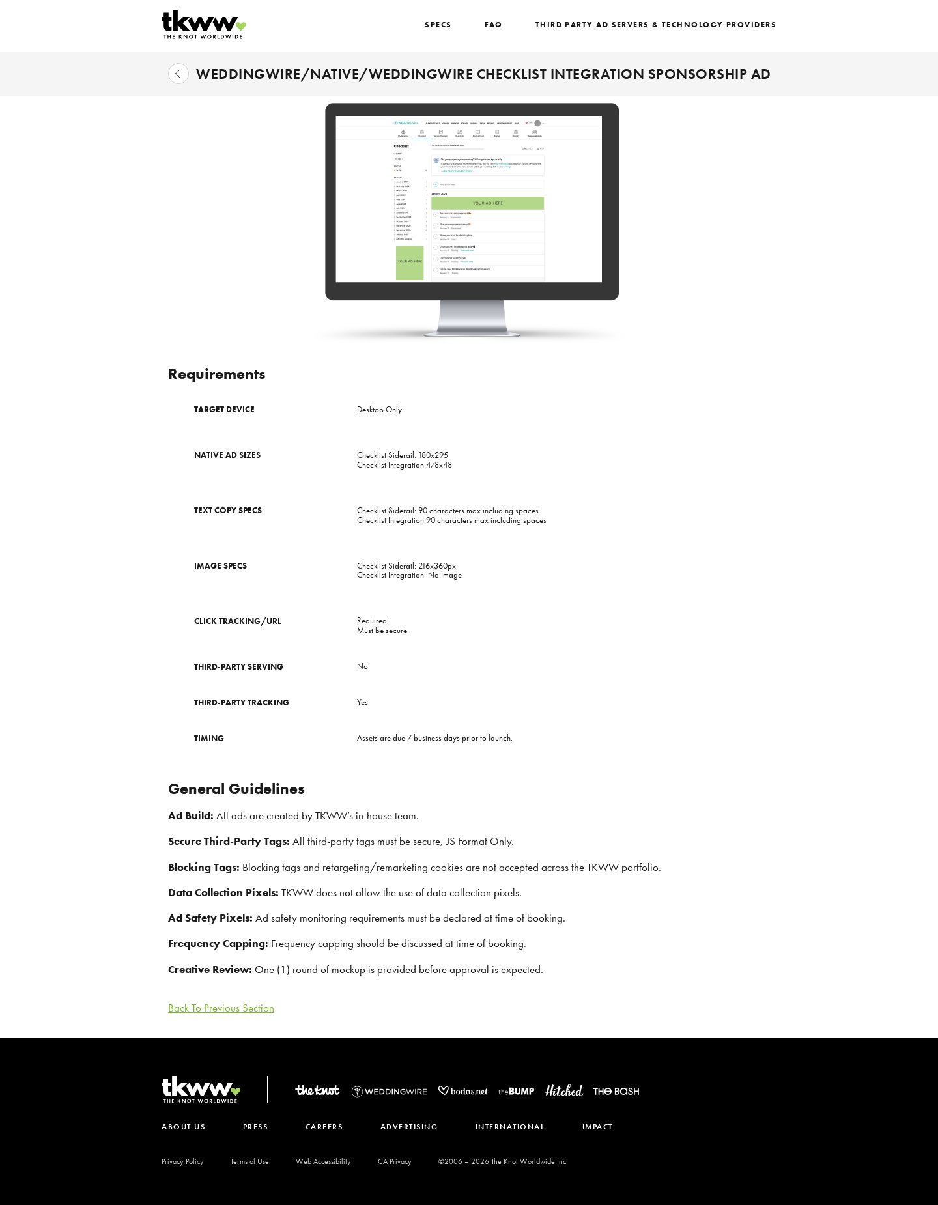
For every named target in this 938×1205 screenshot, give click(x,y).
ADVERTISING (416, 1127)
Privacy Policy (183, 1161)
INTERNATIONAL (519, 1127)
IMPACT (608, 1127)
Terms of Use (250, 1161)
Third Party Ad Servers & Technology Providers (661, 25)
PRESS (257, 1127)
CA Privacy (395, 1161)
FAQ (503, 25)
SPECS (448, 25)
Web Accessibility (323, 1161)
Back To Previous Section (221, 1007)
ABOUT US (183, 1127)
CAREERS (329, 1127)
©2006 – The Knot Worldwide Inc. (503, 1161)
